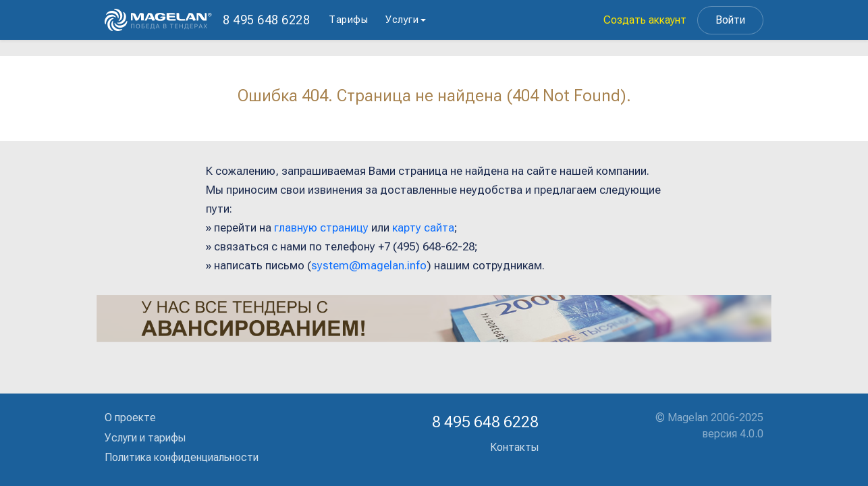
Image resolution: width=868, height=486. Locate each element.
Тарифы (348, 20)
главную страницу (321, 227)
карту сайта (423, 227)
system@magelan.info (369, 265)
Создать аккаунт (644, 20)
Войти (730, 20)
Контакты (514, 447)
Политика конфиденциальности (182, 457)
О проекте (130, 417)
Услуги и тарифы (145, 437)
